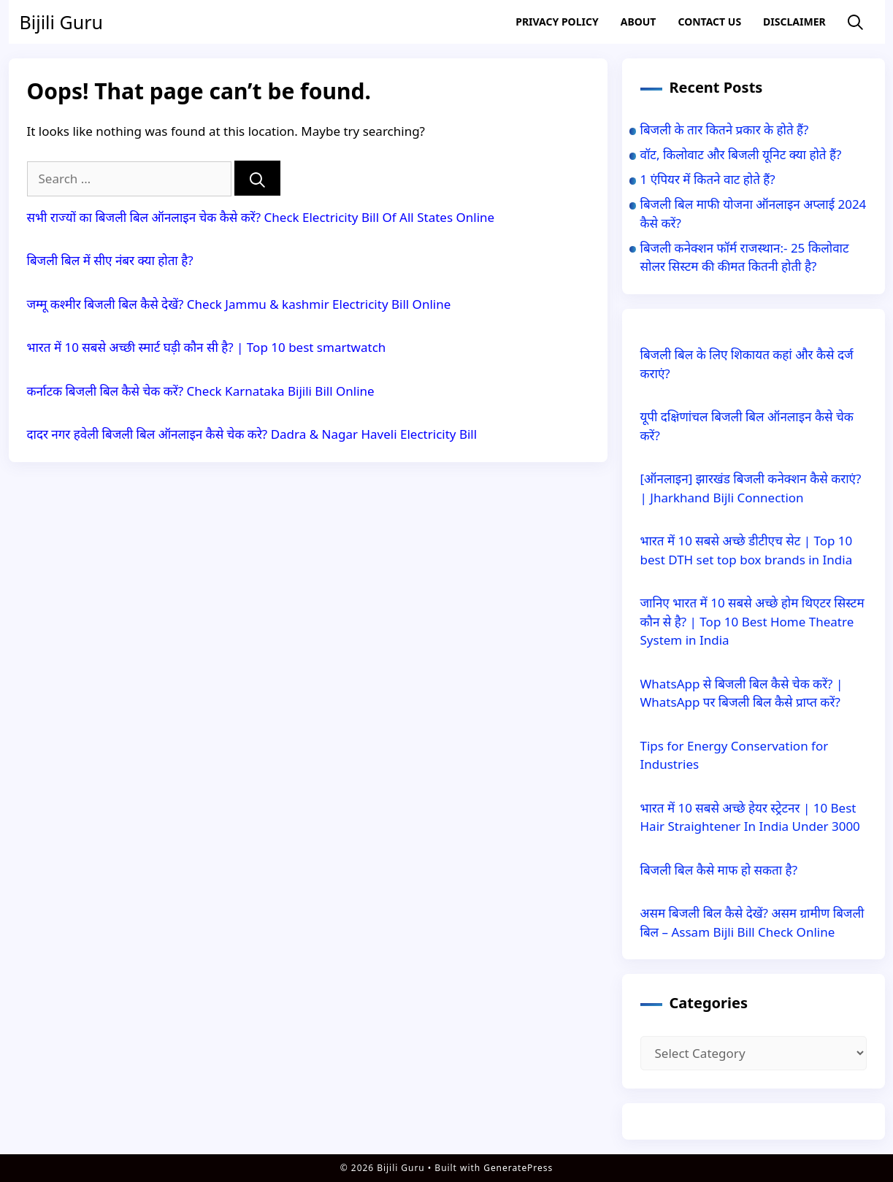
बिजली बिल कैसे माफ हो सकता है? (719, 869)
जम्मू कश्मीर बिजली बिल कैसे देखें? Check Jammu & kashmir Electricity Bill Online (239, 304)
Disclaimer (794, 21)
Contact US (709, 21)
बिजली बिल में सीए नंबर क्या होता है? (110, 260)
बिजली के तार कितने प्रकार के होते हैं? (724, 129)
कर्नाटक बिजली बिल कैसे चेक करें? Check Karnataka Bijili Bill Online (201, 391)
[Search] (257, 178)
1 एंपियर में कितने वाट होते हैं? (707, 179)
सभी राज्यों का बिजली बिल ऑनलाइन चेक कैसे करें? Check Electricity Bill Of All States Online (261, 217)
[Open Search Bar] (855, 22)
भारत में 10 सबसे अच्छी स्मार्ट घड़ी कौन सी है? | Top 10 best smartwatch (206, 347)
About (638, 21)
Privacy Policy (557, 21)
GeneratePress (518, 1168)
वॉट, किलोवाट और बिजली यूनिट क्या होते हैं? (741, 154)
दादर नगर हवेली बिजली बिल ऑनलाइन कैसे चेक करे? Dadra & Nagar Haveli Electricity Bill (252, 434)
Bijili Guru (61, 21)
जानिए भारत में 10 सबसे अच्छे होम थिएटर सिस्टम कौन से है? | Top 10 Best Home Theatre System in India (752, 621)
